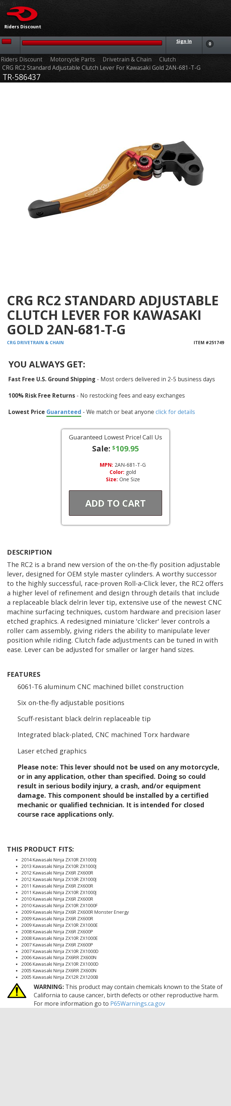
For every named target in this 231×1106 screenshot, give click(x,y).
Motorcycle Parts (72, 59)
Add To (115, 503)
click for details (175, 412)
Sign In (184, 41)
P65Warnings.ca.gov (137, 1004)
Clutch (167, 59)
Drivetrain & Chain (127, 59)
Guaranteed (63, 412)
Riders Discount (21, 59)
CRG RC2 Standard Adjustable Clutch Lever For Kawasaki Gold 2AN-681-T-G (101, 68)
